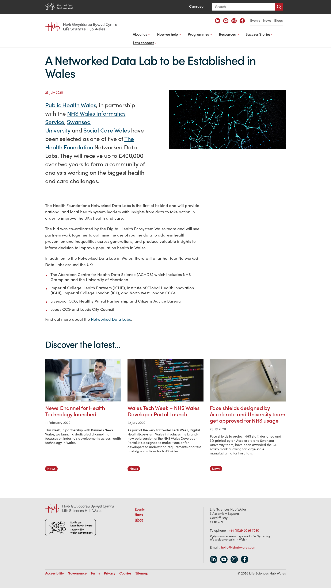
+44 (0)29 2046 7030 (243, 526)
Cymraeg (196, 6)
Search (279, 7)
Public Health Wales (70, 100)
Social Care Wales (106, 126)
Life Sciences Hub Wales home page (81, 26)
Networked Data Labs (111, 315)
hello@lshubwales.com (238, 543)
